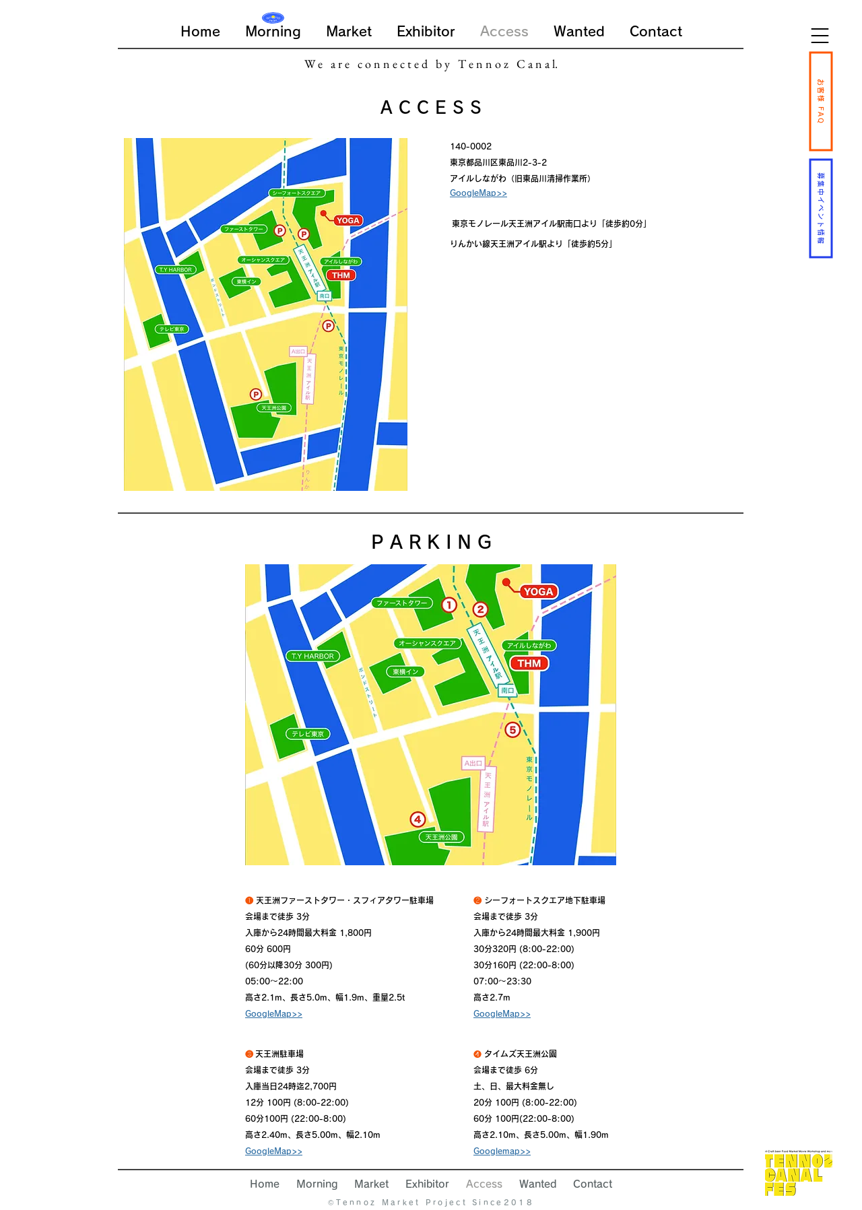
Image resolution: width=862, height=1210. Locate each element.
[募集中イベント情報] (820, 208)
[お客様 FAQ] (820, 101)
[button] (820, 35)
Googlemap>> (502, 1151)
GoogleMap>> (273, 1013)
